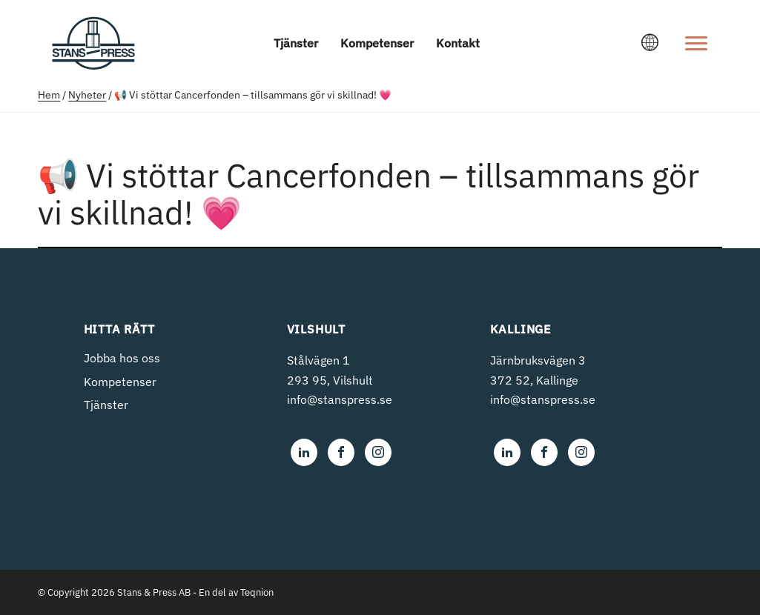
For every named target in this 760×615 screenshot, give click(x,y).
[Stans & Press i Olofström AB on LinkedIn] (304, 452)
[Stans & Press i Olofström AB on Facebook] (341, 452)
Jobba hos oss (122, 357)
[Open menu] (696, 43)
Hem (49, 95)
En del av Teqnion (236, 592)
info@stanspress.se (339, 399)
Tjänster (296, 43)
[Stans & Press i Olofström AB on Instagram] (378, 452)
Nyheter (87, 95)
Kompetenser (377, 43)
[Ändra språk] (650, 43)
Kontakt (458, 43)
